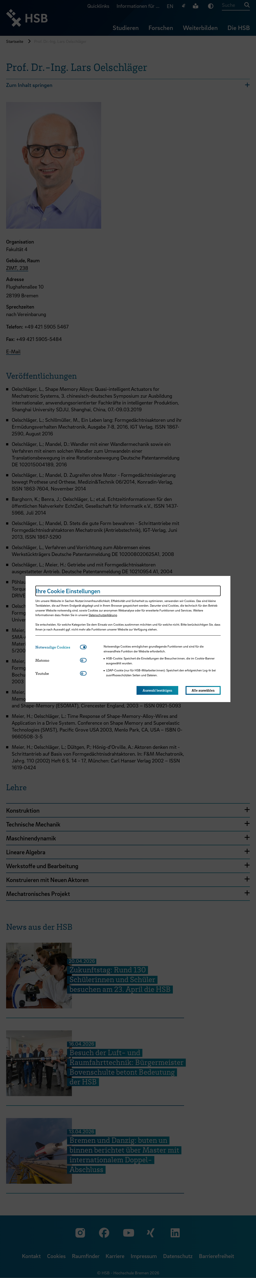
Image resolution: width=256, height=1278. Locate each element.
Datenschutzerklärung (103, 615)
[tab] (57, 647)
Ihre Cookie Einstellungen (68, 591)
